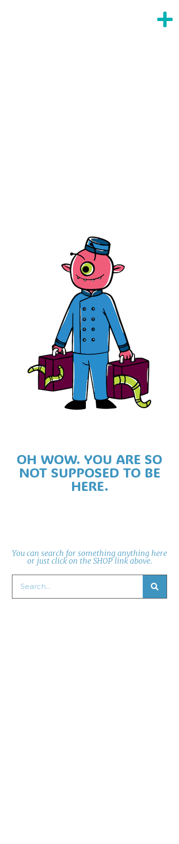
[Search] (155, 586)
